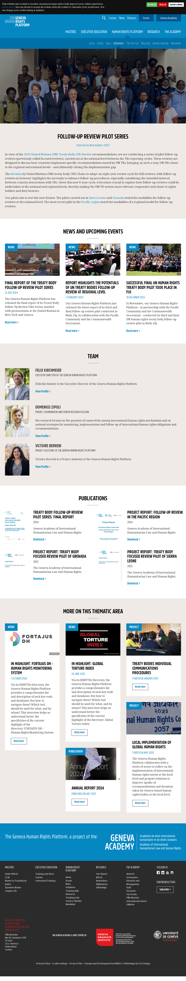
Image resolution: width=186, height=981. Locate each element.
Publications (101, 884)
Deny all (163, 4)
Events (146, 18)
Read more (19, 741)
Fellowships (101, 887)
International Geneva (136, 901)
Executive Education (94, 32)
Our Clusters (101, 874)
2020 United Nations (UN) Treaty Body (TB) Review (58, 154)
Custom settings (176, 4)
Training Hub (132, 43)
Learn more (8, 7)
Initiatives (118, 43)
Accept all (152, 4)
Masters (70, 32)
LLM (7, 877)
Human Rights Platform (127, 32)
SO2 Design (144, 963)
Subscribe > (165, 889)
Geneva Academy (168, 18)
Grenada (118, 197)
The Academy (173, 32)
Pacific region (90, 202)
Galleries (130, 904)
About (92, 43)
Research (154, 32)
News (122, 18)
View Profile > (43, 391)
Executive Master (13, 887)
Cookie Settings (59, 963)
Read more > (12, 322)
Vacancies (131, 891)
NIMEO (118, 963)
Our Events (131, 894)
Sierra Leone (97, 197)
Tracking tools (72, 898)
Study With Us (11, 874)
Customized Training (45, 881)
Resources (145, 43)
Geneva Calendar (160, 43)
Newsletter (176, 43)
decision (16, 174)
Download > (39, 539)
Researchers (101, 881)
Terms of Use (75, 963)
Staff (128, 887)
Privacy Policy (43, 963)
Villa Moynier (132, 898)
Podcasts (131, 18)
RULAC (99, 877)
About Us (130, 874)
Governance (132, 877)
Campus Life (11, 891)
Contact (113, 18)
